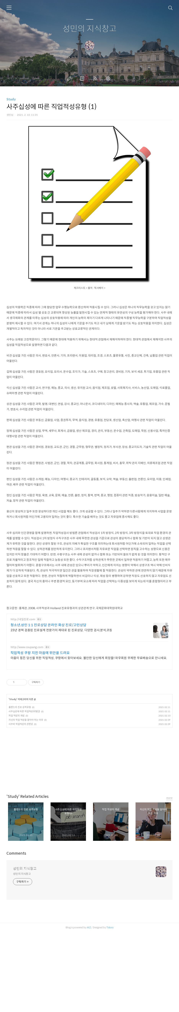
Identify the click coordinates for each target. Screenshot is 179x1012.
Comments (16, 933)
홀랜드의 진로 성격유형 (20, 786)
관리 (109, 104)
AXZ (89, 1007)
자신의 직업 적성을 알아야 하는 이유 (26, 799)
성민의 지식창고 (90, 54)
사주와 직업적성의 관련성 (21, 803)
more (169, 877)
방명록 (82, 104)
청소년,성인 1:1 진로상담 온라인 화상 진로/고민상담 (48, 705)
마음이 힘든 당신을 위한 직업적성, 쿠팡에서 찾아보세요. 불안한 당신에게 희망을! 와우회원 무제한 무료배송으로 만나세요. (89, 738)
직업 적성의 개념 (17, 795)
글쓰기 (69, 104)
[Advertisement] (89, 13)
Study (11, 125)
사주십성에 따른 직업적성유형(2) (24, 791)
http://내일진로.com (23, 699)
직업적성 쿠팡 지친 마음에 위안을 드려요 (40, 732)
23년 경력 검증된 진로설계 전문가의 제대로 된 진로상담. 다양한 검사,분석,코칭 (61, 710)
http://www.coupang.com (27, 727)
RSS (96, 104)
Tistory (110, 1007)
